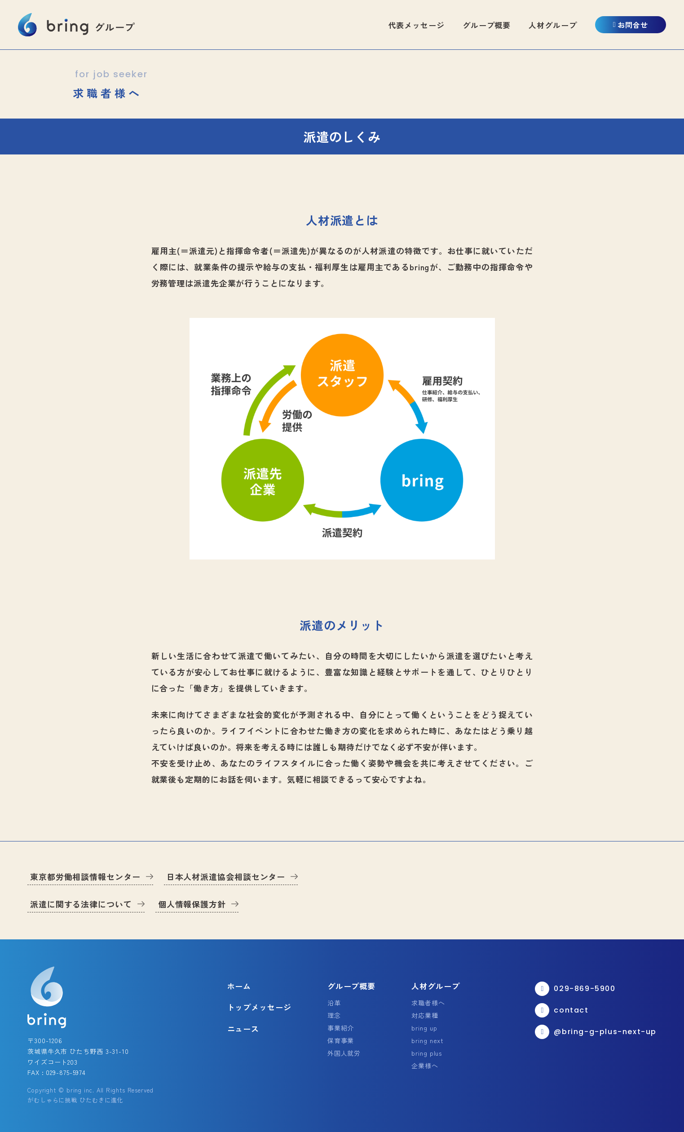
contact (561, 1010)
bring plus (426, 1052)
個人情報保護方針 (192, 904)
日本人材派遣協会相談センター (226, 876)
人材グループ (553, 25)
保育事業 (340, 1040)
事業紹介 (340, 1027)
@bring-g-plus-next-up (596, 1032)
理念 (334, 1015)
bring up (424, 1027)
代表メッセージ (416, 25)
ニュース (243, 1028)
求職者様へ (428, 1002)
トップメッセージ (259, 1007)
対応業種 (424, 1015)
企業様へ (424, 1065)
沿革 (334, 1002)
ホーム (239, 985)
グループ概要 (487, 25)
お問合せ (630, 24)
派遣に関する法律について (81, 904)
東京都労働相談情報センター (85, 876)
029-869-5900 (575, 989)
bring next (427, 1040)
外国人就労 (344, 1052)
